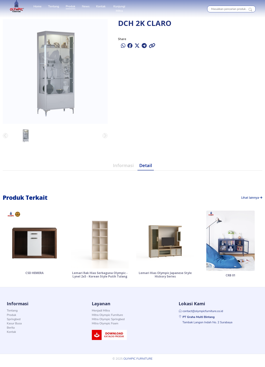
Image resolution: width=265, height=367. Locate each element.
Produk (70, 6)
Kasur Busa (14, 327)
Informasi (123, 165)
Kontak (100, 6)
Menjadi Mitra (101, 314)
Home (37, 6)
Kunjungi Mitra (119, 8)
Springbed (13, 323)
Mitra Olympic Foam (105, 327)
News (86, 6)
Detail (145, 165)
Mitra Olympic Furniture (107, 318)
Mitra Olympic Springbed (108, 323)
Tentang (53, 6)
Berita (11, 331)
